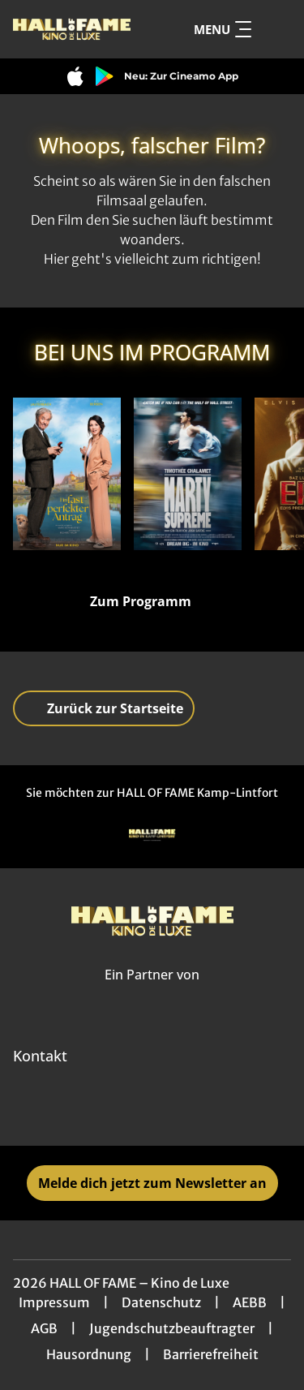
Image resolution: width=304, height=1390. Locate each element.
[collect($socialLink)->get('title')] (134, 1110)
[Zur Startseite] (72, 29)
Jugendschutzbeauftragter (172, 1328)
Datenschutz (161, 1302)
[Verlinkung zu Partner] (152, 835)
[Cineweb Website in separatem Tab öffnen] (152, 993)
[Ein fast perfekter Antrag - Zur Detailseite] (67, 474)
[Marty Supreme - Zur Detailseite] (188, 474)
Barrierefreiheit (211, 1354)
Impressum (54, 1302)
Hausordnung (88, 1354)
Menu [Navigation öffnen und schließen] (222, 29)
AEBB (250, 1302)
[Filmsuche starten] (275, 29)
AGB (44, 1328)
